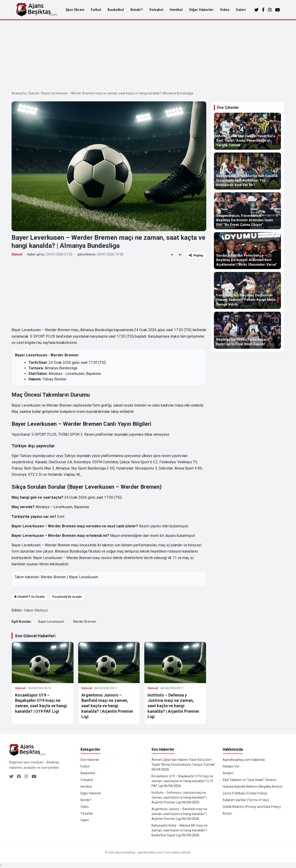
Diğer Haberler (201, 10)
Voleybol (156, 10)
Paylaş (196, 255)
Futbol (96, 10)
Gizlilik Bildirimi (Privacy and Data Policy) (252, 807)
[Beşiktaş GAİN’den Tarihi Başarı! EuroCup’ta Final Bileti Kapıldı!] (247, 330)
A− (172, 254)
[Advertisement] (148, 54)
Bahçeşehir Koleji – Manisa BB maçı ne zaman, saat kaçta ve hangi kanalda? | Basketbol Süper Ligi (179, 830)
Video (224, 10)
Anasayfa (19, 93)
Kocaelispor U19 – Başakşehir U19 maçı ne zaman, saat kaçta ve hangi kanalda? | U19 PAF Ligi (182, 781)
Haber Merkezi (36, 610)
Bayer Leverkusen (83, 577)
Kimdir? (136, 10)
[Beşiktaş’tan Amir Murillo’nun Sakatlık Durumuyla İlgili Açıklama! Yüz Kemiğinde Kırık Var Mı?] (247, 171)
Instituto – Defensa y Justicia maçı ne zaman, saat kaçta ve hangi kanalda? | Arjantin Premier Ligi (173, 706)
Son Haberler (89, 760)
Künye (227, 813)
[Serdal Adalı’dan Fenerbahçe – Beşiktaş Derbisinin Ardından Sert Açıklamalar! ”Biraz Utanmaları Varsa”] (247, 250)
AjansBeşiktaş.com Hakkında (244, 760)
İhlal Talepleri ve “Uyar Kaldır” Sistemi (249, 780)
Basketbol (116, 10)
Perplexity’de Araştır (67, 596)
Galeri (241, 10)
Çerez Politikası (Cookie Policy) (245, 793)
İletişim (228, 773)
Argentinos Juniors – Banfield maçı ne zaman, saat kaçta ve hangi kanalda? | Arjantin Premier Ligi (107, 706)
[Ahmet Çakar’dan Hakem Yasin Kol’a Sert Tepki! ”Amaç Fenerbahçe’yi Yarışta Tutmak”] (247, 131)
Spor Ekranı (75, 10)
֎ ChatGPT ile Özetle (29, 596)
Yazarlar (86, 813)
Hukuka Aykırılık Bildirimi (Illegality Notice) (252, 786)
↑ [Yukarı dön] (1, 865)
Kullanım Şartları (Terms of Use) (246, 800)
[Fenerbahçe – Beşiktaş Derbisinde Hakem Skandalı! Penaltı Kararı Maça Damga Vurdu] (247, 290)
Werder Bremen (53, 577)
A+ (180, 254)
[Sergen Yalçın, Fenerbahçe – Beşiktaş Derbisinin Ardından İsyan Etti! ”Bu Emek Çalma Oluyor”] (247, 210)
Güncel (34, 93)
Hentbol (176, 10)
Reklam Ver (231, 766)
